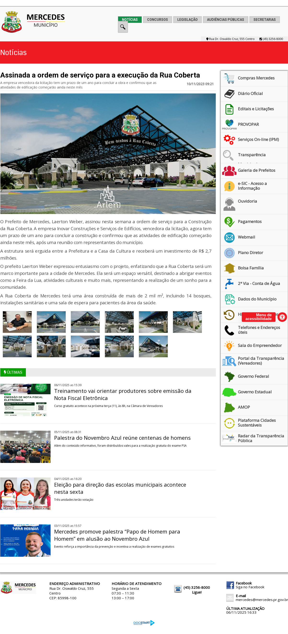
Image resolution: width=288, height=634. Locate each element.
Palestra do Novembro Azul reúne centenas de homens (122, 437)
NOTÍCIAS (130, 20)
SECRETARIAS (264, 20)
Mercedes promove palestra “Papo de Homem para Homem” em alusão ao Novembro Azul (117, 535)
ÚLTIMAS (13, 372)
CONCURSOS (157, 20)
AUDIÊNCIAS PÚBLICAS (225, 20)
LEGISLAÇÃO (187, 20)
